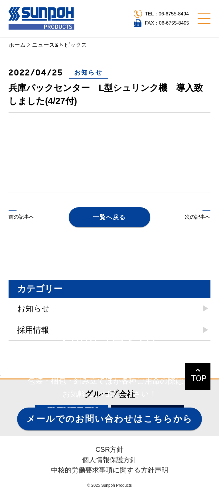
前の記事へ (21, 217)
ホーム (17, 45)
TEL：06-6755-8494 (167, 14)
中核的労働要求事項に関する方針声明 (109, 470)
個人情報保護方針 (109, 460)
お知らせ (88, 72)
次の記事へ (197, 217)
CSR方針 (110, 449)
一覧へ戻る (109, 217)
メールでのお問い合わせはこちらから (109, 419)
